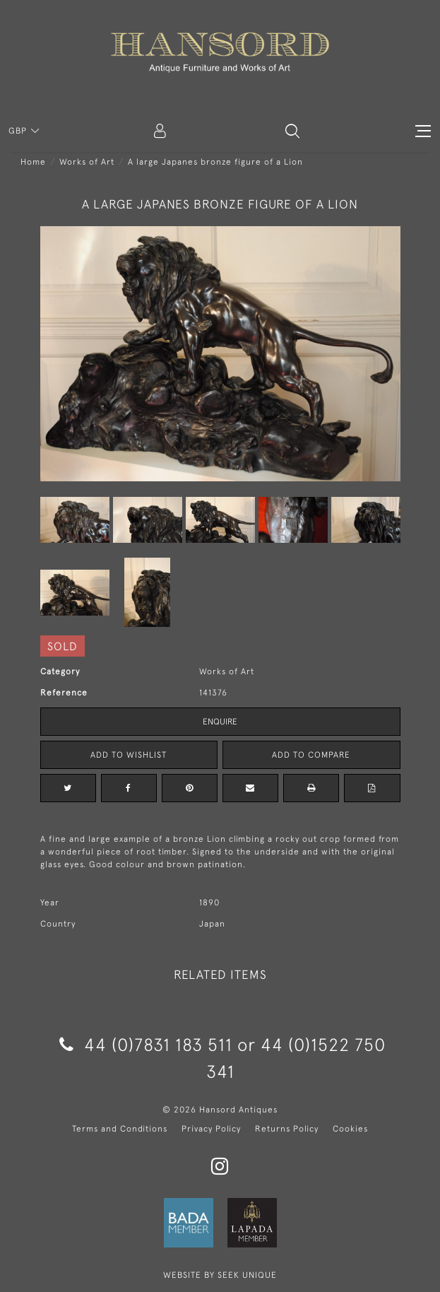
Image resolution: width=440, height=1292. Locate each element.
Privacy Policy (211, 1129)
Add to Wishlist (128, 755)
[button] (292, 130)
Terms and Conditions (119, 1129)
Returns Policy (287, 1129)
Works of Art (86, 162)
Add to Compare (311, 755)
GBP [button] (19, 131)
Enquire (220, 722)
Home (33, 162)
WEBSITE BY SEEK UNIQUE (220, 1275)
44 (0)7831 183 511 (145, 1044)
